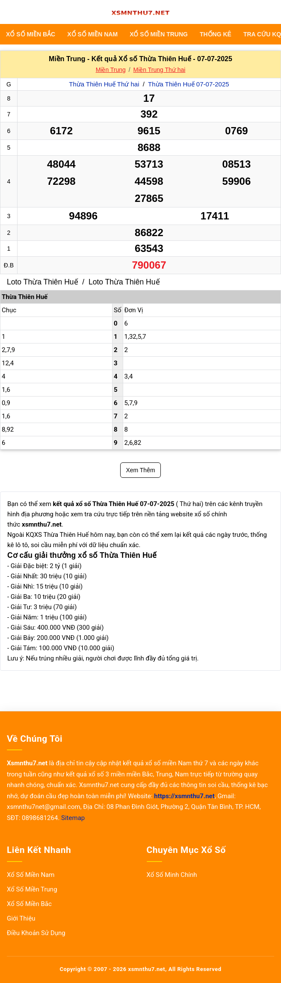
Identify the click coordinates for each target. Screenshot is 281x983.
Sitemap (73, 818)
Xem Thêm (140, 470)
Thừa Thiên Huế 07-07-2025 (188, 84)
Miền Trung (111, 69)
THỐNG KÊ (215, 34)
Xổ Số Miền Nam (92, 34)
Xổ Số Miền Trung (159, 34)
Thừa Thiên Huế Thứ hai (105, 84)
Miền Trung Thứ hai (159, 69)
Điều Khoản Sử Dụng (36, 933)
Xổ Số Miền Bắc (30, 34)
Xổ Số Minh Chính (172, 875)
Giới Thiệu (21, 918)
